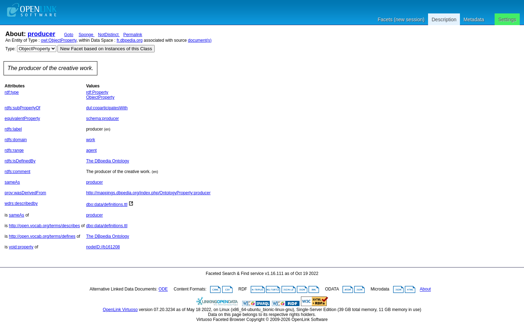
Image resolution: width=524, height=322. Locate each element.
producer (41, 34)
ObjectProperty (100, 97)
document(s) (200, 40)
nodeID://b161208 (103, 247)
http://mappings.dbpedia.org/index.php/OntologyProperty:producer (148, 192)
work (90, 139)
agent (91, 150)
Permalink (132, 34)
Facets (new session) (401, 19)
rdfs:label (13, 129)
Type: (10, 48)
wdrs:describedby (21, 203)
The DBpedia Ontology (107, 161)
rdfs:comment (17, 171)
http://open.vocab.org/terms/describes (44, 225)
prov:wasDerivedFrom (25, 192)
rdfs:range (14, 150)
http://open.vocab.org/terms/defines (42, 236)
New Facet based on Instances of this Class (106, 48)
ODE (163, 289)
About (425, 289)
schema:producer (102, 118)
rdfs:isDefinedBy (20, 161)
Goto (68, 34)
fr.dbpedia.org (129, 40)
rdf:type (12, 92)
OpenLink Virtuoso (120, 309)
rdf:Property (97, 92)
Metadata (473, 19)
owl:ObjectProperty (58, 40)
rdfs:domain (16, 139)
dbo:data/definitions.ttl (106, 204)
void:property (21, 247)
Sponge (87, 34)
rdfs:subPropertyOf (22, 107)
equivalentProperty (22, 118)
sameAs (12, 182)
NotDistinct (109, 34)
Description (444, 19)
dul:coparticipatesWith (106, 107)
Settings (507, 19)
